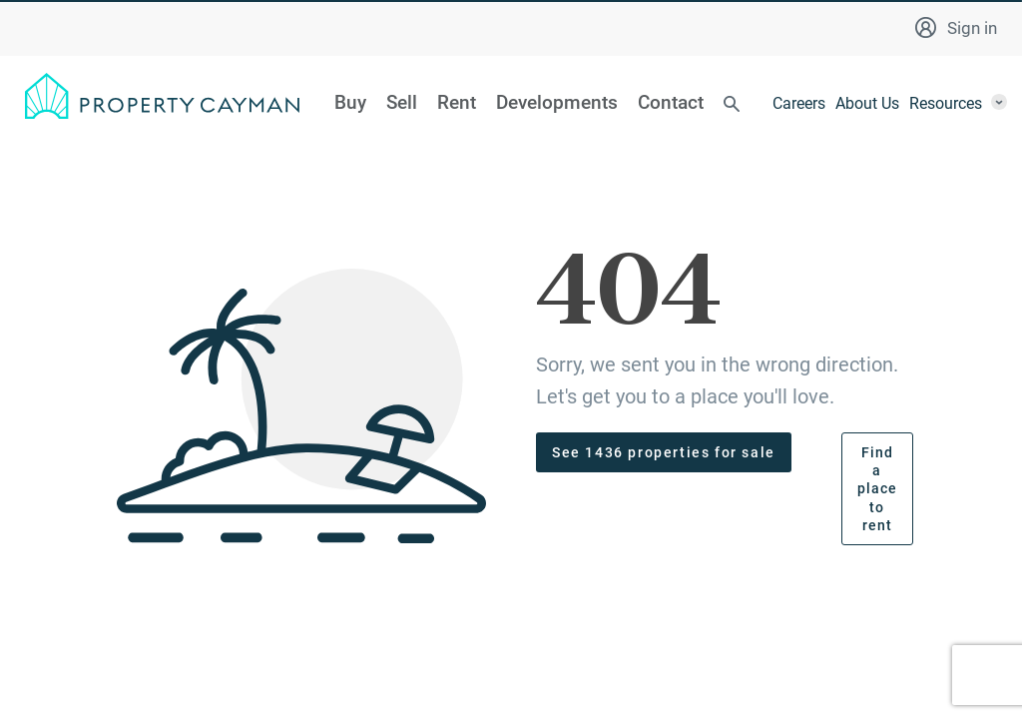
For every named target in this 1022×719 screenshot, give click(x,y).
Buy (350, 103)
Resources (945, 103)
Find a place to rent (877, 488)
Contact (671, 103)
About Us (867, 103)
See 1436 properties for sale (663, 452)
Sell (401, 103)
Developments (557, 103)
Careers (798, 103)
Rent (456, 103)
